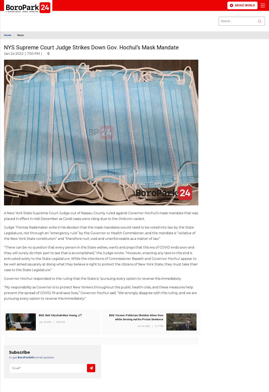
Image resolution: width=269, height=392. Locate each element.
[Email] (52, 368)
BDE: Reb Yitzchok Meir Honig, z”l (60, 315)
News (20, 35)
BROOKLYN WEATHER (39, 18)
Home (7, 35)
